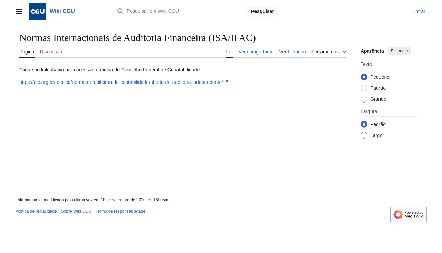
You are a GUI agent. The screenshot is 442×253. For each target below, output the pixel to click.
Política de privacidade (36, 211)
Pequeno (380, 77)
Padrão (378, 88)
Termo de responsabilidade (120, 211)
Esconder (400, 51)
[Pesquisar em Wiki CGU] (180, 11)
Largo (376, 135)
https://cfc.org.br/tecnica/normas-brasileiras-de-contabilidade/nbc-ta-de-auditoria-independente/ (121, 82)
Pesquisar (262, 11)
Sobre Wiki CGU (76, 211)
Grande (378, 99)
